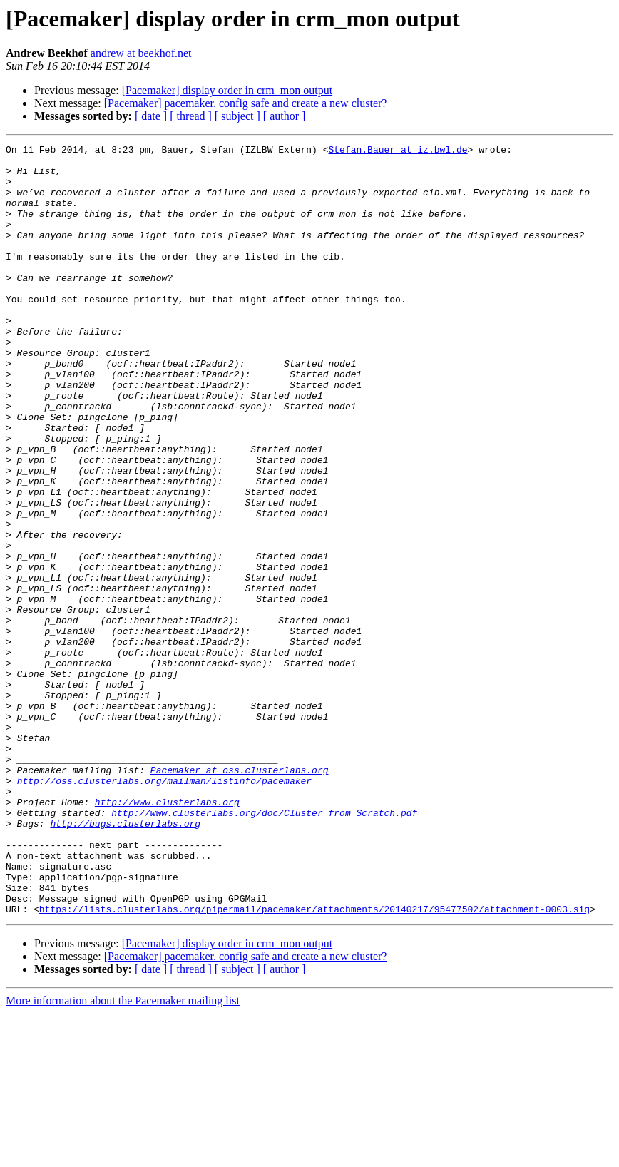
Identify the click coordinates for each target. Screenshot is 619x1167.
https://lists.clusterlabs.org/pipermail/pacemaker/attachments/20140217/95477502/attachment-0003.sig (314, 1062)
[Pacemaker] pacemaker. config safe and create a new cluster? (245, 103)
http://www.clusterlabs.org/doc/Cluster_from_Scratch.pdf (264, 947)
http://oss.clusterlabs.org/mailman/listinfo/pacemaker (164, 908)
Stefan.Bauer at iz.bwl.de (397, 151)
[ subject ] (237, 116)
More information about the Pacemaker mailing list (123, 1154)
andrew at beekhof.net (141, 53)
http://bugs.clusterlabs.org (125, 960)
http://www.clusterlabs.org (167, 934)
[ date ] (151, 116)
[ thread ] (191, 116)
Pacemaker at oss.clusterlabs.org (239, 896)
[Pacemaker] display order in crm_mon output (227, 90)
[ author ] (284, 116)
